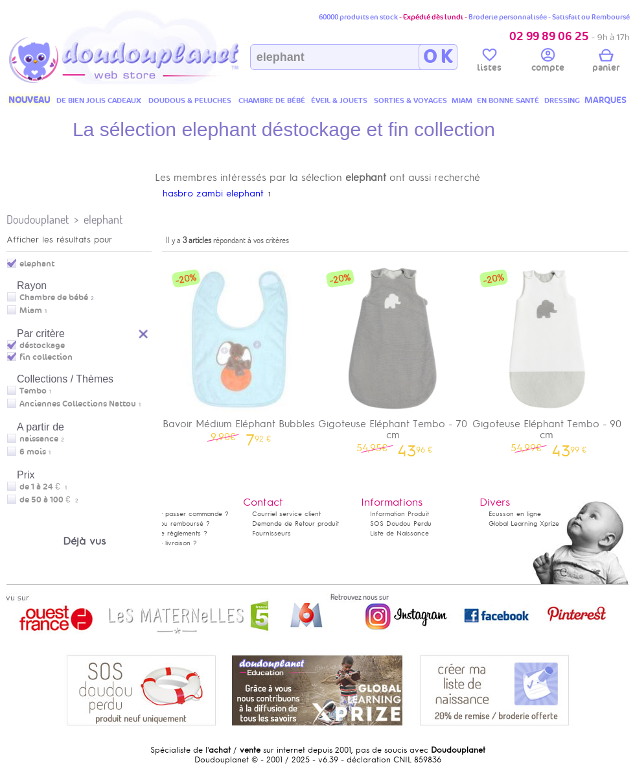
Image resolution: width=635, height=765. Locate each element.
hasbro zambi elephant (213, 193)
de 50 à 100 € (48, 500)
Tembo (33, 391)
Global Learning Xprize (524, 523)
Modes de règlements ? (170, 533)
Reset (144, 332)
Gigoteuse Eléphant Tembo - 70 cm (393, 357)
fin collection (46, 357)
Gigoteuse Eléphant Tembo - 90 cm (547, 357)
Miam (30, 310)
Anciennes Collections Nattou (77, 404)
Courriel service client (286, 513)
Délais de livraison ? (165, 543)
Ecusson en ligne (515, 513)
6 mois (32, 452)
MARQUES (605, 100)
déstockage (42, 345)
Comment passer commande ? (181, 513)
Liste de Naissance (399, 533)
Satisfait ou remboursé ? (171, 523)
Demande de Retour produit (295, 523)
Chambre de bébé (53, 297)
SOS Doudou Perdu (401, 523)
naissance (38, 439)
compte (547, 62)
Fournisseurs (271, 533)
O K (437, 57)
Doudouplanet (37, 219)
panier (605, 62)
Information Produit (399, 513)
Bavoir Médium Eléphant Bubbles (239, 351)
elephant (103, 219)
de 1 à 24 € (43, 487)
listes (489, 62)
